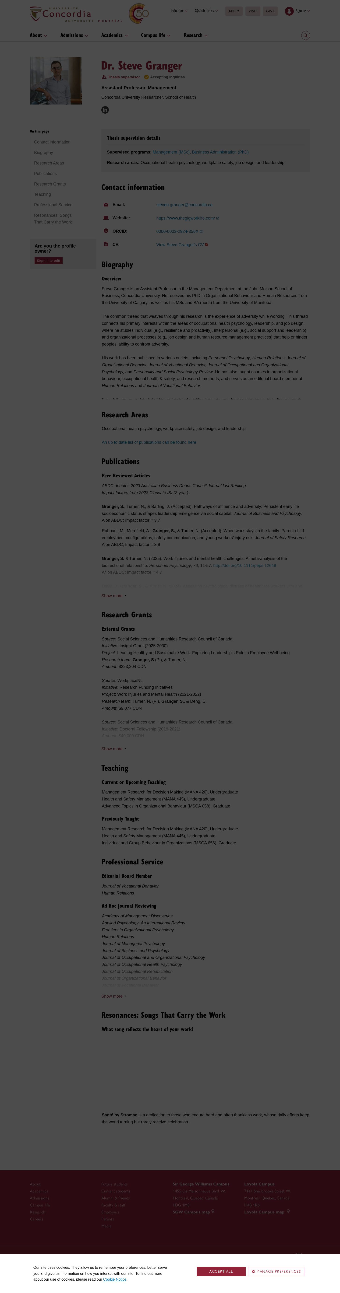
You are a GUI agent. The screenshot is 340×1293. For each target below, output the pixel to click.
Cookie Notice (115, 1279)
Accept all (221, 1271)
